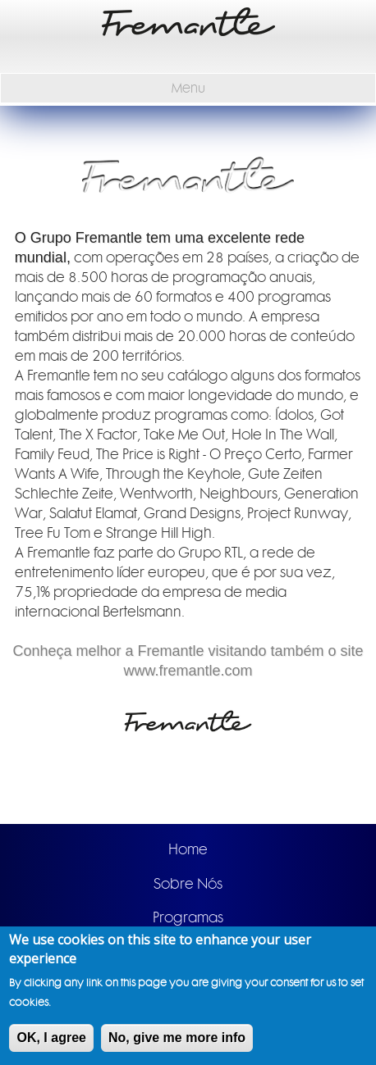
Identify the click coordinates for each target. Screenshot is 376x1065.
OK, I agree (50, 1039)
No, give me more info (176, 1039)
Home (188, 849)
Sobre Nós (188, 884)
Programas (188, 917)
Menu (188, 88)
